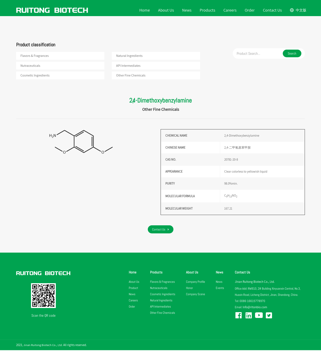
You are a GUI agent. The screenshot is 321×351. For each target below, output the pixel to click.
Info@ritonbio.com (255, 308)
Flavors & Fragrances (35, 56)
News (187, 10)
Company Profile (195, 282)
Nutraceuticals (31, 66)
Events (220, 289)
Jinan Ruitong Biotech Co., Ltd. (255, 282)
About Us (166, 10)
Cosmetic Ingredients (35, 76)
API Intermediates (128, 66)
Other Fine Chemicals (131, 76)
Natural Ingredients (129, 56)
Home (145, 10)
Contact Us (273, 10)
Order (250, 10)
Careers (230, 10)
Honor (189, 289)
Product (133, 289)
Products (208, 10)
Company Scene (195, 295)
